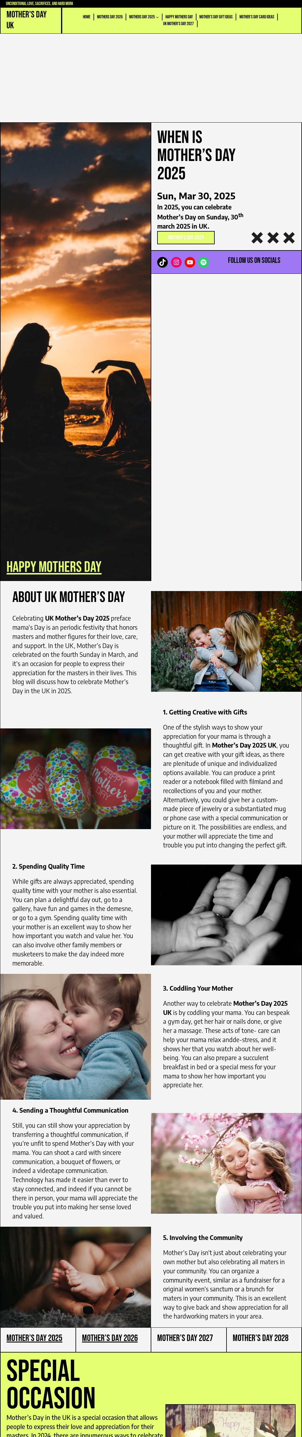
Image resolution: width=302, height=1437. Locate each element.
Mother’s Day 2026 (110, 1338)
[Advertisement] (151, 78)
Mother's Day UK (26, 20)
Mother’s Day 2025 (186, 237)
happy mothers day (53, 567)
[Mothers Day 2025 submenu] (157, 17)
